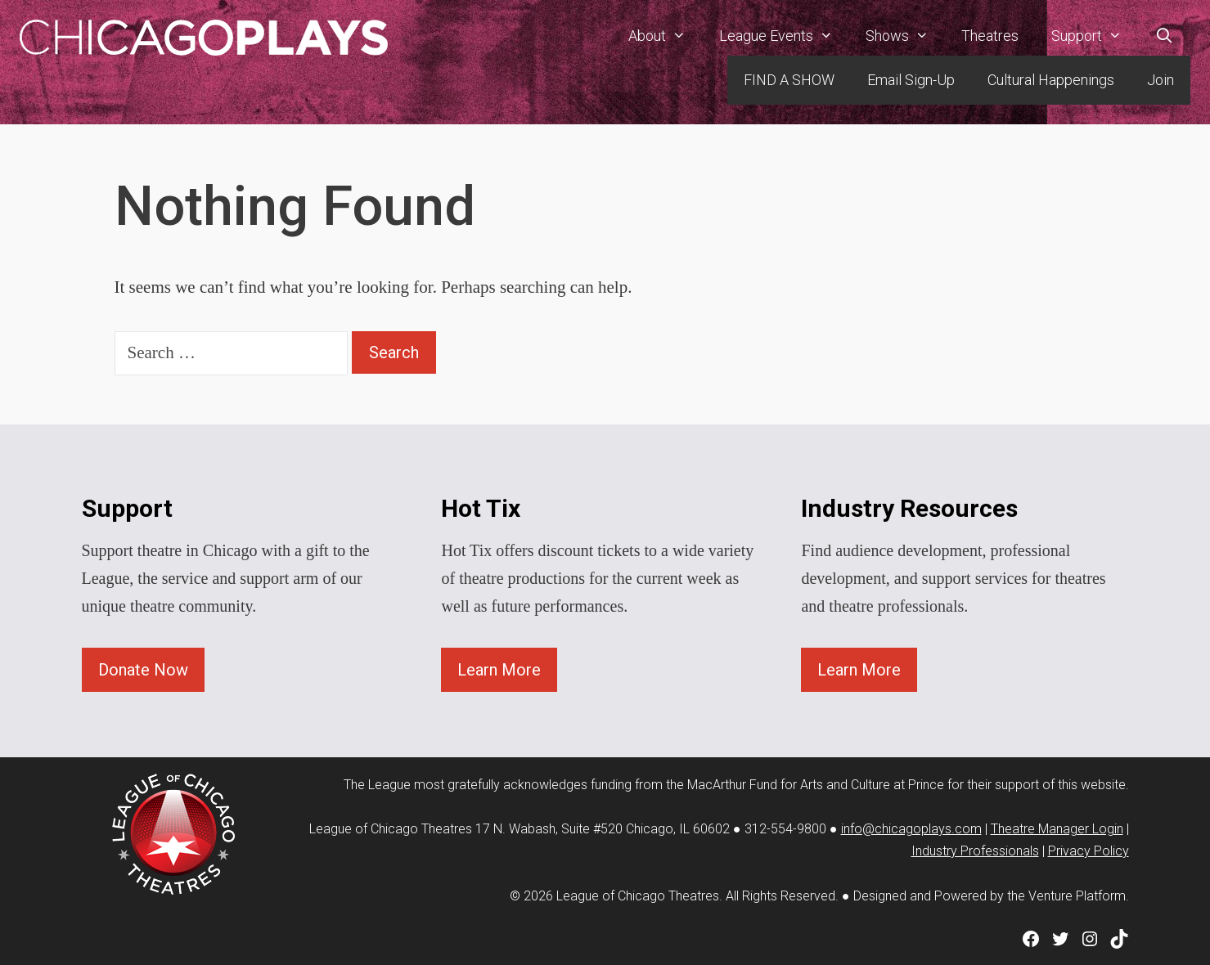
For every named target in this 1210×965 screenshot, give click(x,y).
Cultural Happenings (1050, 79)
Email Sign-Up (911, 79)
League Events (784, 36)
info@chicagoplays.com (911, 829)
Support (1094, 36)
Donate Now (143, 670)
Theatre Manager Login (1057, 829)
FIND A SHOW (789, 79)
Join (1160, 79)
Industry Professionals (975, 851)
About (665, 36)
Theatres (990, 35)
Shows (905, 36)
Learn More (499, 670)
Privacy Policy (1088, 851)
